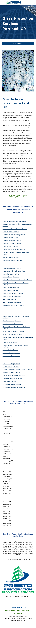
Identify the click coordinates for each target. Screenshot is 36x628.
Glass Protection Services (11, 287)
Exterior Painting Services (11, 277)
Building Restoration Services (12, 240)
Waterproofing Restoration (11, 375)
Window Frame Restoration (11, 387)
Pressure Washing (8, 364)
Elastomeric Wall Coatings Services (14, 271)
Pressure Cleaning (9, 353)
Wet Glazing (7, 381)
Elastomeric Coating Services (12, 268)
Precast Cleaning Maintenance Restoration (16, 345)
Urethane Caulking (9, 372)
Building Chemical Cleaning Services (14, 235)
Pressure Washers (8, 356)
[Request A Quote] (18, 43)
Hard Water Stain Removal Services (14, 305)
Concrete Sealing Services (11, 257)
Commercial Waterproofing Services (14, 249)
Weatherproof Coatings (10, 378)
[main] (18, 22)
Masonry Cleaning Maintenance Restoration (16, 327)
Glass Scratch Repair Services (12, 296)
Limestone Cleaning (9, 321)
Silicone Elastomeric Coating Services (14, 369)
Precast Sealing (8, 350)
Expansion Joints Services (11, 274)
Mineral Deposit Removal (11, 331)
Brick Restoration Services (11, 232)
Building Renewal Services (11, 237)
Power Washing (8, 342)
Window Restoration (9, 384)
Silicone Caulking (8, 367)
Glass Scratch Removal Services (13, 293)
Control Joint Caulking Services (12, 260)
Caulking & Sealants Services (12, 243)
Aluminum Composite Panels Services (14, 221)
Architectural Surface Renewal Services (15, 229)
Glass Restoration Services (11, 290)
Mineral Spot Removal (10, 334)
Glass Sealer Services (9, 299)
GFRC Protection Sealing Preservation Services (17, 280)
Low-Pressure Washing (10, 324)
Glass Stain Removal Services (12, 302)
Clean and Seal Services (10, 246)
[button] (2, 2)
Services (18, 321)
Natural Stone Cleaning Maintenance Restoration (18, 337)
